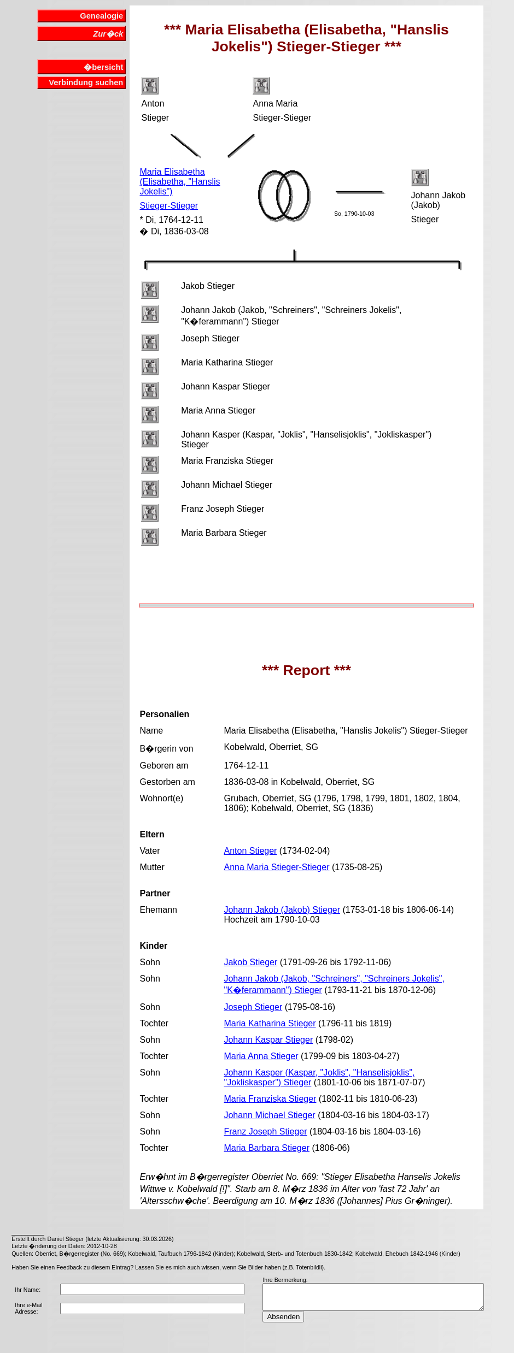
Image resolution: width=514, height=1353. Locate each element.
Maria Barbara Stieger (266, 1148)
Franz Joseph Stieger (265, 1131)
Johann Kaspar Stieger (268, 1039)
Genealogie (101, 15)
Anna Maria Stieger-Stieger (276, 867)
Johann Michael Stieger (269, 1115)
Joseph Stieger (253, 1007)
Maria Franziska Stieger (270, 1098)
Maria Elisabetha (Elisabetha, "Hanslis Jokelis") (179, 181)
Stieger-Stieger (168, 205)
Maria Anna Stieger (261, 1056)
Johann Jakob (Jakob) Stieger (282, 909)
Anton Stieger (250, 850)
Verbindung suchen (86, 82)
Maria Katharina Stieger (270, 1023)
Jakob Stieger (250, 962)
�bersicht (103, 67)
